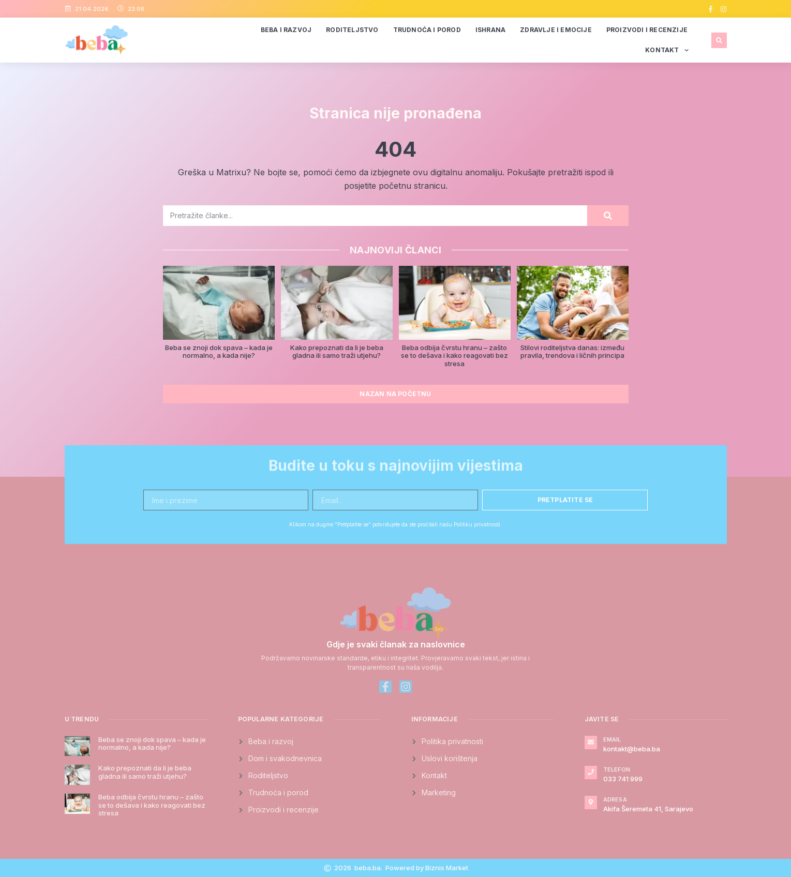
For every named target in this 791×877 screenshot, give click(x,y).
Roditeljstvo (352, 30)
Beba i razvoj (286, 30)
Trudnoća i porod (427, 30)
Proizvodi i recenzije (647, 30)
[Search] (608, 215)
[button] (719, 40)
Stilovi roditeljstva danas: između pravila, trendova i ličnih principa (572, 351)
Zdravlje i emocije (556, 30)
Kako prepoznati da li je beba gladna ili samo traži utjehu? (336, 351)
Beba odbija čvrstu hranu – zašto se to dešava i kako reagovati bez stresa (454, 355)
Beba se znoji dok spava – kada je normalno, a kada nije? (219, 351)
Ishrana (490, 30)
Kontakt (667, 50)
